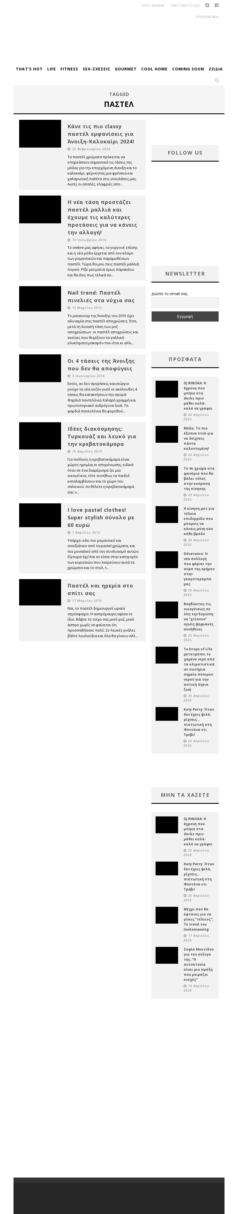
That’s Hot (29, 69)
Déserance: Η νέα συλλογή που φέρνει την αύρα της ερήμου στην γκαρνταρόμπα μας (199, 568)
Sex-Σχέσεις (96, 69)
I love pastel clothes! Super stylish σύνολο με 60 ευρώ (101, 517)
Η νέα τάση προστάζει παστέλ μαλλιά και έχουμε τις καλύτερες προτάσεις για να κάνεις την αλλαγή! (102, 217)
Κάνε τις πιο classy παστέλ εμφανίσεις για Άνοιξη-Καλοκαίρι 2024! (101, 134)
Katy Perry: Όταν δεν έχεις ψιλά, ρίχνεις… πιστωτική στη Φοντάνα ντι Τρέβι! (199, 722)
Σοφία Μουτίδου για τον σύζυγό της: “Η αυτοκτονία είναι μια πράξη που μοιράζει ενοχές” (199, 964)
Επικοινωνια (207, 17)
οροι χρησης (153, 5)
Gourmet (126, 69)
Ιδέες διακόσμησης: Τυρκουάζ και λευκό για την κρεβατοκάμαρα (102, 436)
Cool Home (154, 69)
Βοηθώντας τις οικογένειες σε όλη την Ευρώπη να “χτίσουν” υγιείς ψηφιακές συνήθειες (199, 617)
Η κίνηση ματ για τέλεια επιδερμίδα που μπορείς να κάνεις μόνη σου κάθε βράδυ (199, 521)
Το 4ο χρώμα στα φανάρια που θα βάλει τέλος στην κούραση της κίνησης (199, 478)
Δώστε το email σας (169, 293)
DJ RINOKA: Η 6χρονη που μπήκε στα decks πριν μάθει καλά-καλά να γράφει (198, 396)
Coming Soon (188, 69)
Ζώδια (216, 69)
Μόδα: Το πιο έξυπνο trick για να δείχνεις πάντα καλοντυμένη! (198, 438)
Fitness (69, 69)
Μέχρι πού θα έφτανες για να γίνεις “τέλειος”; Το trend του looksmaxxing (198, 919)
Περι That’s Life (185, 5)
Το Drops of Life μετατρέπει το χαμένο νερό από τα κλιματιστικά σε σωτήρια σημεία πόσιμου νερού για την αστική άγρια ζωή (199, 669)
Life (51, 69)
